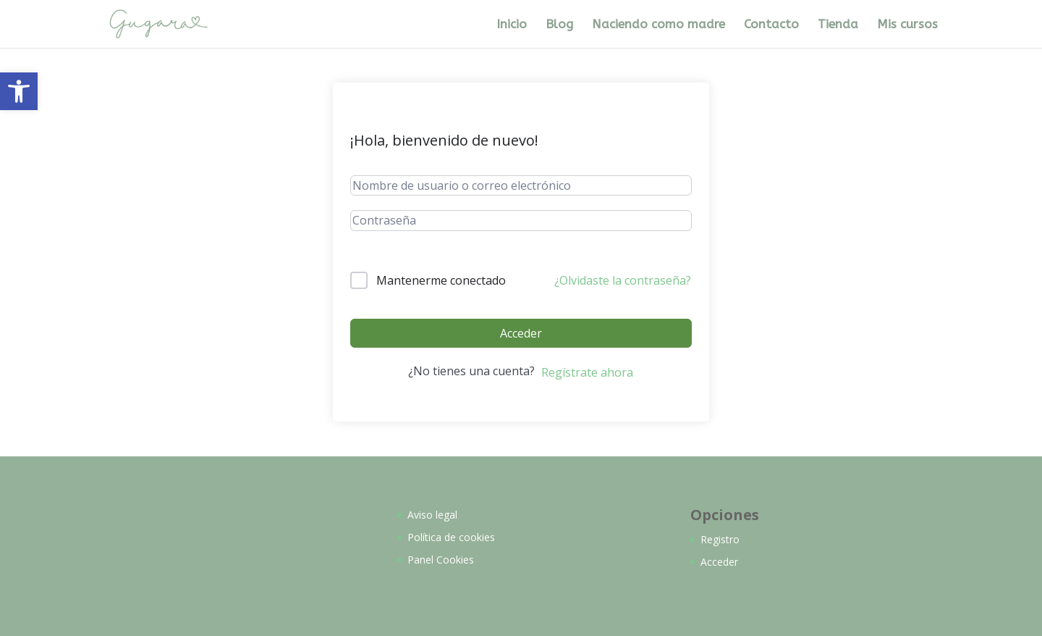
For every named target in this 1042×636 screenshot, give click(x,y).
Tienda (838, 25)
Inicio (511, 25)
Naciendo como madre (658, 25)
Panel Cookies (440, 559)
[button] (19, 91)
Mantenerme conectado (441, 280)
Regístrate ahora (587, 372)
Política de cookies (451, 537)
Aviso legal (432, 515)
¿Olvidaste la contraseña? (622, 280)
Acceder (521, 333)
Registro (720, 539)
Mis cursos (907, 25)
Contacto (771, 25)
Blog (559, 25)
